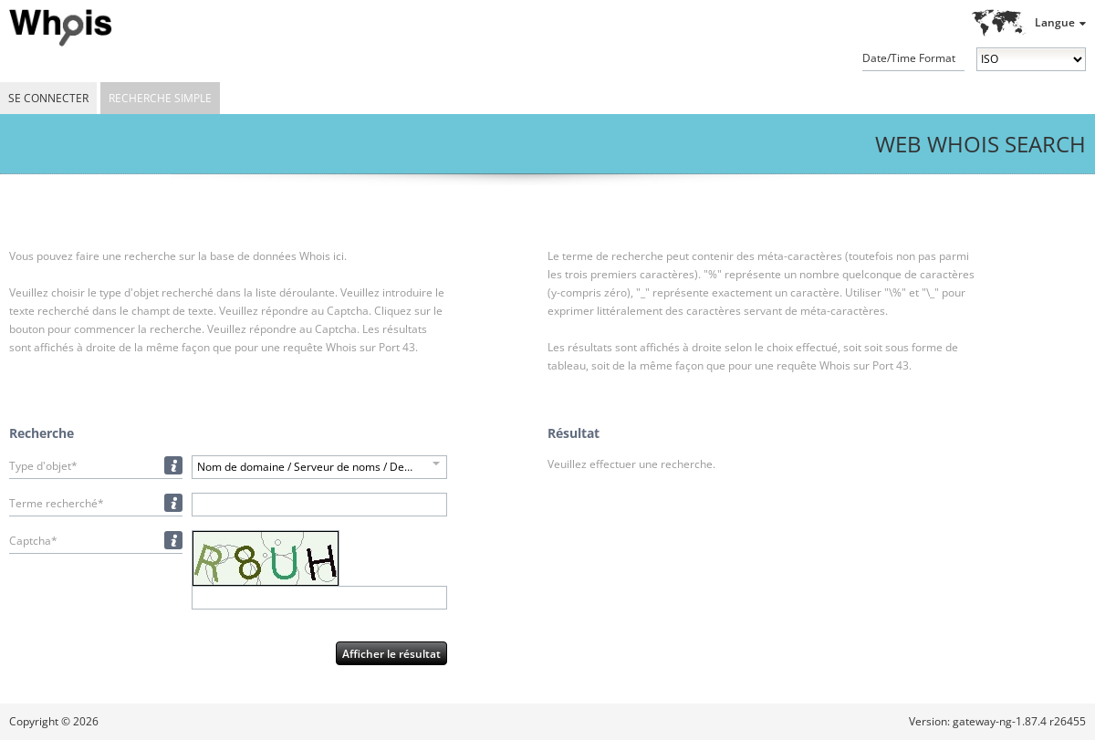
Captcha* (33, 540)
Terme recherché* (56, 503)
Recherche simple (160, 98)
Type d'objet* (43, 466)
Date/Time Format (908, 58)
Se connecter (48, 98)
